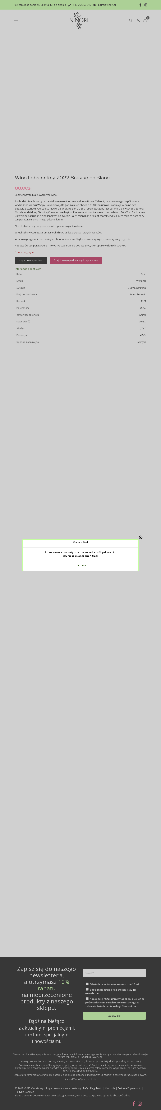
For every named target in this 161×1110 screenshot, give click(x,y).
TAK (77, 79)
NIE (84, 79)
